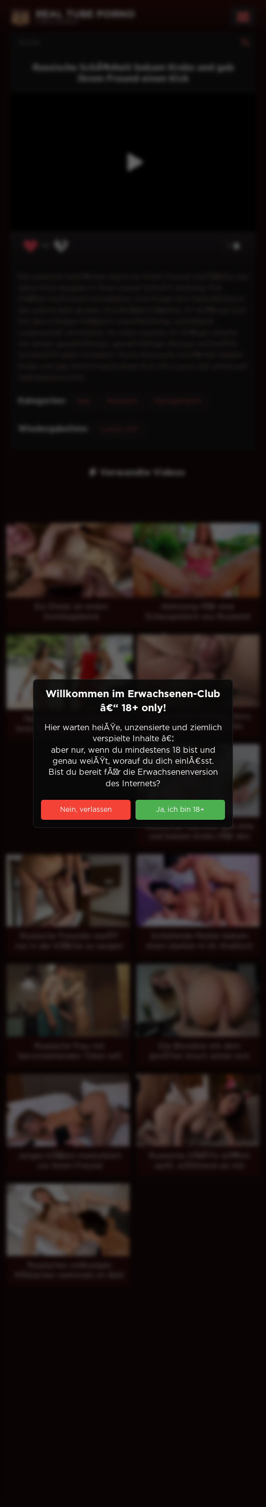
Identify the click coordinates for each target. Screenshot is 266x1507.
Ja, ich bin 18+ (180, 810)
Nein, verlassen (86, 810)
